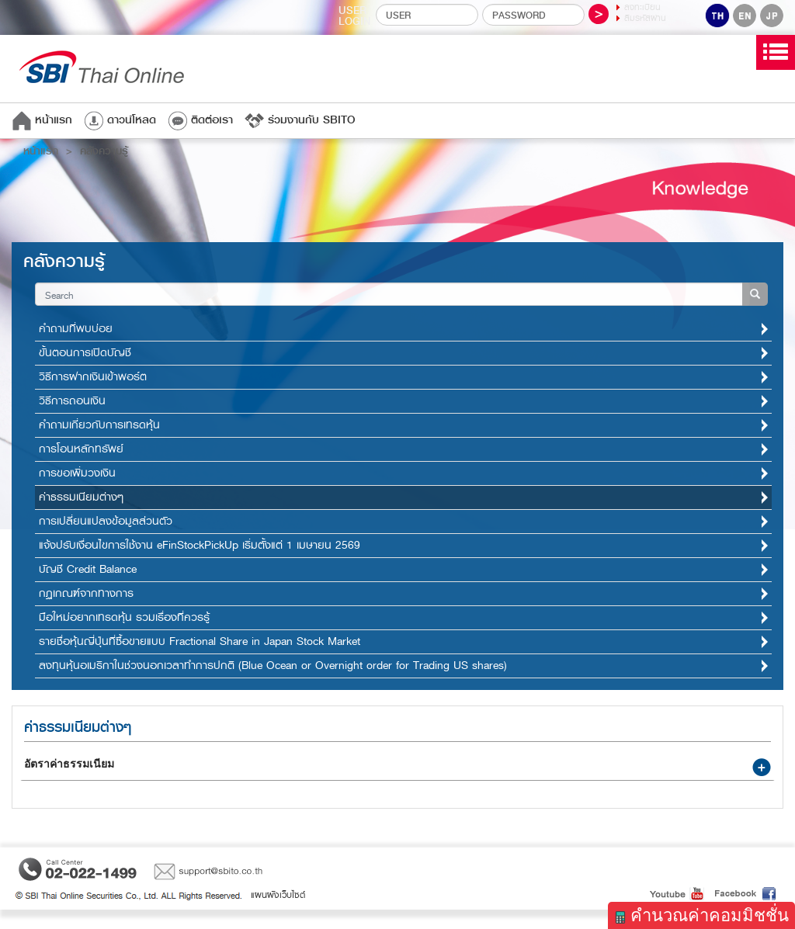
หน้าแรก (42, 120)
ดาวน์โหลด (120, 120)
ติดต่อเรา (200, 120)
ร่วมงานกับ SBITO (300, 120)
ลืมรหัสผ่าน (645, 18)
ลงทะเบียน (642, 7)
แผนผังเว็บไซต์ (278, 895)
